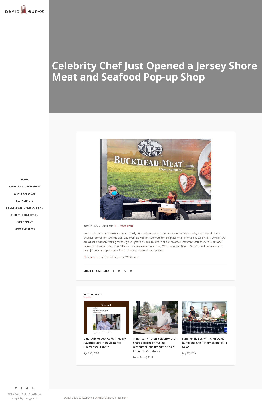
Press (130, 226)
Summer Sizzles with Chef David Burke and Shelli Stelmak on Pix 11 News (204, 343)
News (123, 226)
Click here (89, 257)
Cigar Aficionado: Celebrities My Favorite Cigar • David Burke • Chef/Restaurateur (105, 343)
